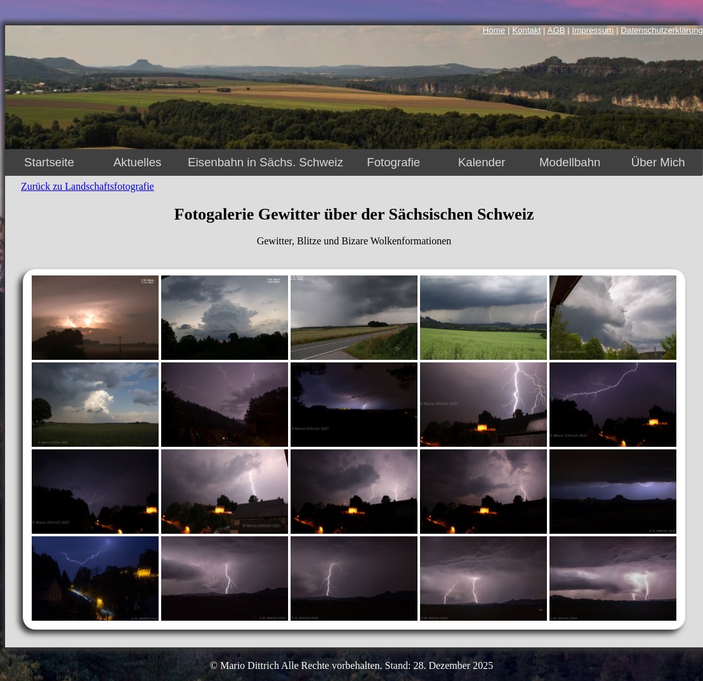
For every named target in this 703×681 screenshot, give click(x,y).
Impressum (593, 30)
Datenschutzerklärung (662, 30)
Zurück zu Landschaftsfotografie (87, 186)
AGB (556, 30)
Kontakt (526, 30)
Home (494, 30)
